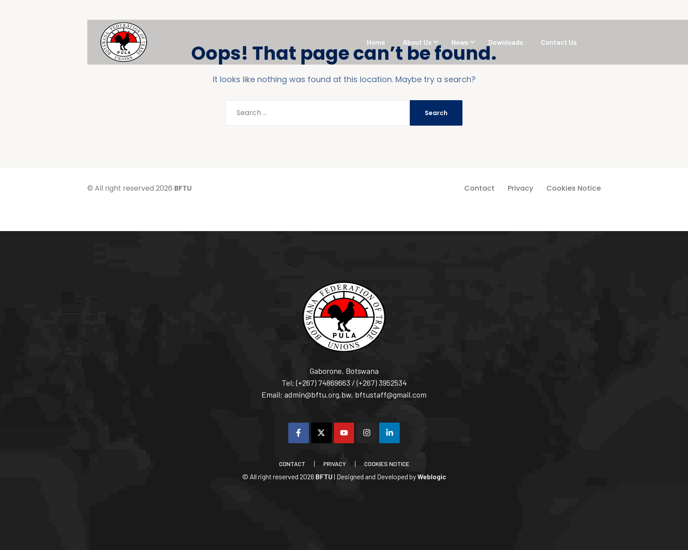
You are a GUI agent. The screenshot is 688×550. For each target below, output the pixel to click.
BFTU (183, 188)
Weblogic (431, 476)
